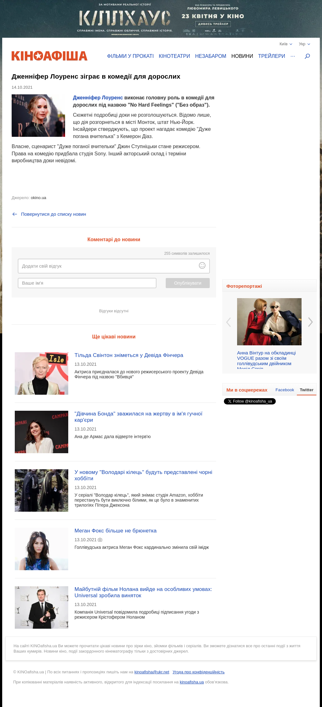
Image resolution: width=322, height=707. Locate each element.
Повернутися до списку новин (49, 214)
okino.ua (38, 197)
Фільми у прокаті (130, 56)
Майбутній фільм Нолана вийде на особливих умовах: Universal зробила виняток (143, 592)
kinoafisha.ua (192, 682)
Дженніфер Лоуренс (98, 97)
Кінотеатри (174, 56)
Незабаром (210, 56)
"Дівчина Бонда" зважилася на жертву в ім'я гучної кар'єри (139, 417)
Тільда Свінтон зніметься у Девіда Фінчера (129, 355)
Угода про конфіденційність (199, 672)
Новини (242, 56)
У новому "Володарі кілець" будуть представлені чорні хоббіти (143, 475)
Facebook (284, 389)
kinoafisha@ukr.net (151, 672)
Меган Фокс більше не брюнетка (116, 531)
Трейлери (271, 56)
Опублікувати (188, 283)
